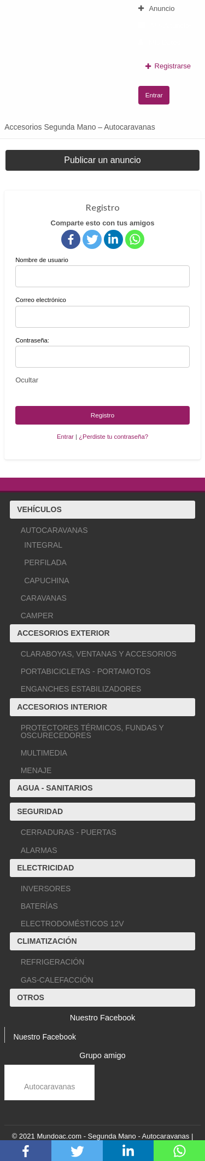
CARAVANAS (44, 598)
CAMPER (37, 615)
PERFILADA (45, 562)
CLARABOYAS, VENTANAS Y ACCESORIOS (99, 653)
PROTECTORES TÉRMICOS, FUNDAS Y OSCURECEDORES (92, 731)
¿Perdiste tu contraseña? (113, 436)
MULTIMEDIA (44, 752)
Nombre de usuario (102, 272)
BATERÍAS (39, 906)
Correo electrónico (102, 312)
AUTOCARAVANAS (54, 530)
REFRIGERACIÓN (53, 961)
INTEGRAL (43, 545)
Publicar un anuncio (102, 160)
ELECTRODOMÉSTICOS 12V (72, 923)
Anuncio (156, 8)
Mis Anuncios (165, 25)
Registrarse (168, 66)
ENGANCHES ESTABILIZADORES (81, 688)
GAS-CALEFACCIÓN (57, 980)
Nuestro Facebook (45, 1036)
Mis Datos (159, 42)
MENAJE (36, 770)
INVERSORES (46, 888)
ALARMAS (39, 850)
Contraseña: (32, 340)
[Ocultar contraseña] (26, 380)
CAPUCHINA (46, 580)
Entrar (154, 94)
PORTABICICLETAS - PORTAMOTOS (86, 671)
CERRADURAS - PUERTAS (68, 832)
